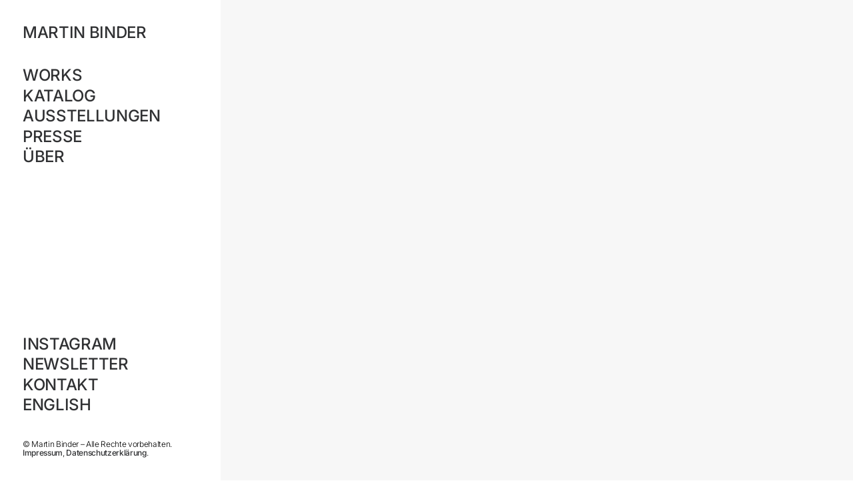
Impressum (43, 453)
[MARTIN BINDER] (110, 32)
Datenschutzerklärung (106, 453)
